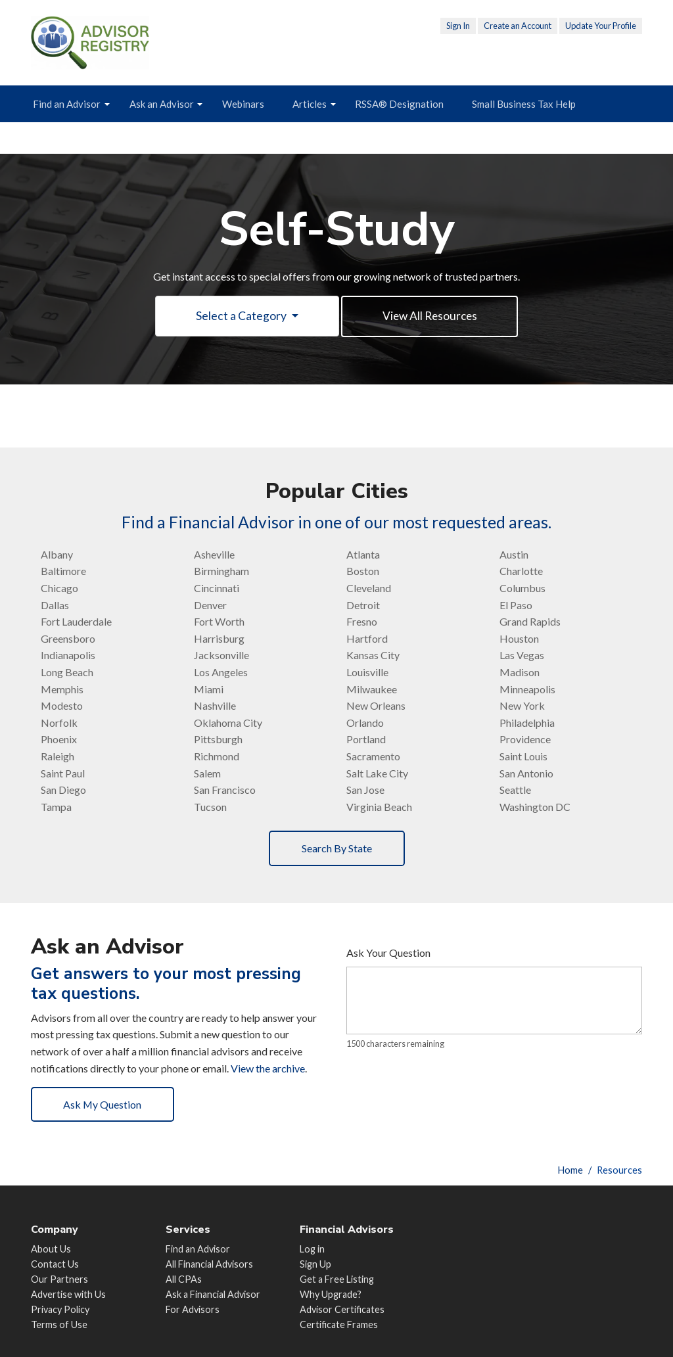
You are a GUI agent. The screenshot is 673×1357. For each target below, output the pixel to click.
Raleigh (57, 756)
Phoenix (59, 739)
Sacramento (373, 756)
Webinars (243, 104)
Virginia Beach (379, 807)
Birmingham (221, 571)
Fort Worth (219, 622)
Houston (519, 639)
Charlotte (521, 571)
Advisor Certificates (342, 1309)
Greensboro (68, 639)
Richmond (216, 756)
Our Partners (59, 1279)
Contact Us (55, 1264)
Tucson (210, 807)
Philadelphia (527, 723)
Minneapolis (527, 689)
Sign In (458, 25)
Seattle (515, 790)
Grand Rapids (530, 622)
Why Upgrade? (330, 1294)
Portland (366, 739)
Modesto (62, 706)
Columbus (522, 588)
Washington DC (534, 807)
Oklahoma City (228, 723)
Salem (207, 773)
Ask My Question (103, 1105)
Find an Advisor (67, 104)
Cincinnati (216, 588)
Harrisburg (219, 639)
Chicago (59, 588)
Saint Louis (523, 756)
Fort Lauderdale (76, 622)
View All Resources (429, 316)
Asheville (214, 555)
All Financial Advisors (209, 1264)
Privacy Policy (60, 1309)
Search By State (337, 848)
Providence (525, 739)
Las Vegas (521, 655)
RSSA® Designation (399, 104)
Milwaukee (371, 689)
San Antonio (526, 773)
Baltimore (63, 571)
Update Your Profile (600, 25)
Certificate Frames (339, 1324)
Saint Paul (63, 773)
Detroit (363, 605)
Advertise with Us (68, 1294)
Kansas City (373, 655)
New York (522, 706)
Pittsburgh (218, 739)
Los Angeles (221, 672)
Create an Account (517, 25)
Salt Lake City (377, 773)
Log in (312, 1248)
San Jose (365, 790)
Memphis (62, 689)
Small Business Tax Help (524, 104)
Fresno (361, 622)
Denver (210, 605)
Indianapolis (68, 655)
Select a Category (240, 316)
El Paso (515, 605)
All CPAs (184, 1279)
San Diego (63, 790)
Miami (208, 689)
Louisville (367, 672)
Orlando (365, 723)
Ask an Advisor (161, 104)
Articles (309, 104)
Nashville (215, 706)
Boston (362, 571)
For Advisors (193, 1309)
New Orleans (376, 706)
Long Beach (67, 672)
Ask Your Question (388, 953)
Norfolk (59, 723)
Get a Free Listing (337, 1279)
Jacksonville (221, 655)
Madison (519, 672)
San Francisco (225, 790)
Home (570, 1170)
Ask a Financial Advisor (213, 1294)
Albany (57, 555)
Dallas (55, 605)
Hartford (367, 639)
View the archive (268, 1068)
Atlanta (363, 555)
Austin (513, 555)
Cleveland (368, 588)
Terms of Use (59, 1324)
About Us (51, 1248)
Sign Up (315, 1264)
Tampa (56, 807)
